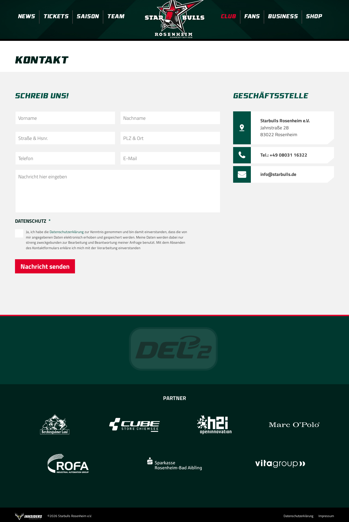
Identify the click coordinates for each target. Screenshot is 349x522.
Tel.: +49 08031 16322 (283, 154)
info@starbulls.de (278, 174)
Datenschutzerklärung (67, 231)
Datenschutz (33, 221)
